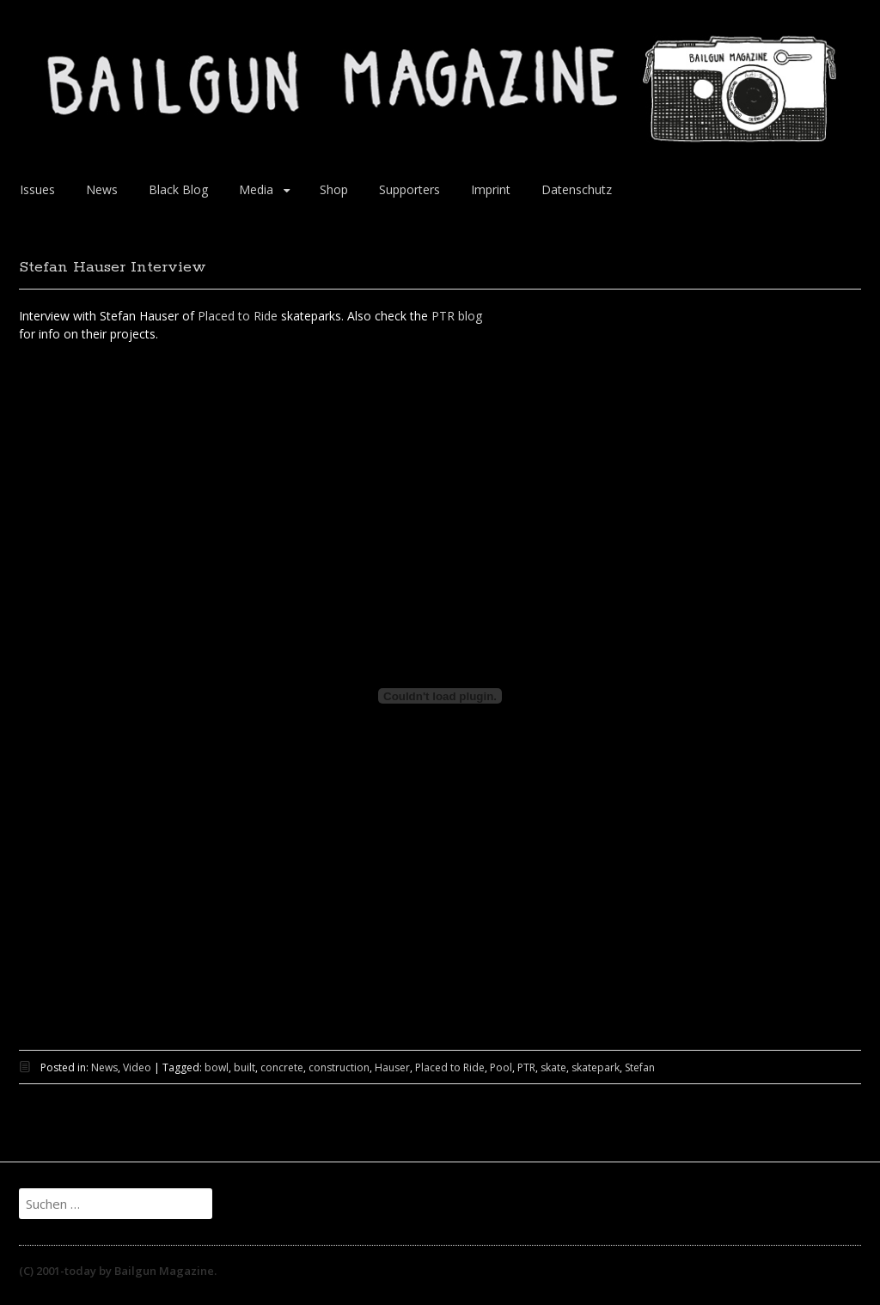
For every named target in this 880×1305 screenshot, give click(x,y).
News (102, 189)
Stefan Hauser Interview (112, 267)
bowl (217, 1067)
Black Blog (178, 189)
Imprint (490, 189)
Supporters (409, 189)
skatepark (595, 1067)
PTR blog (456, 316)
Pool (501, 1067)
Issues (37, 189)
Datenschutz (576, 189)
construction (339, 1067)
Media (256, 189)
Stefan (640, 1067)
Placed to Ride (238, 316)
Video (137, 1067)
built (244, 1067)
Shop (334, 189)
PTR (526, 1067)
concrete (281, 1067)
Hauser (392, 1067)
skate (553, 1067)
